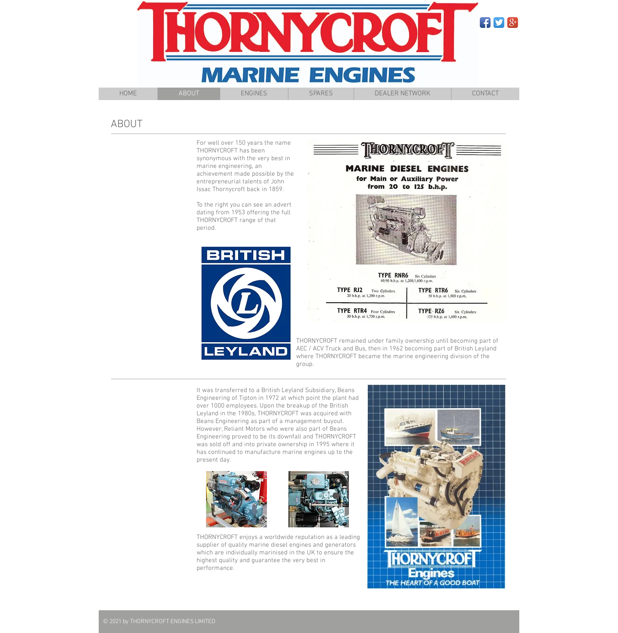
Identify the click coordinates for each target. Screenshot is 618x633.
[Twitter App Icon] (499, 22)
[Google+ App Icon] (512, 22)
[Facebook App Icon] (485, 22)
